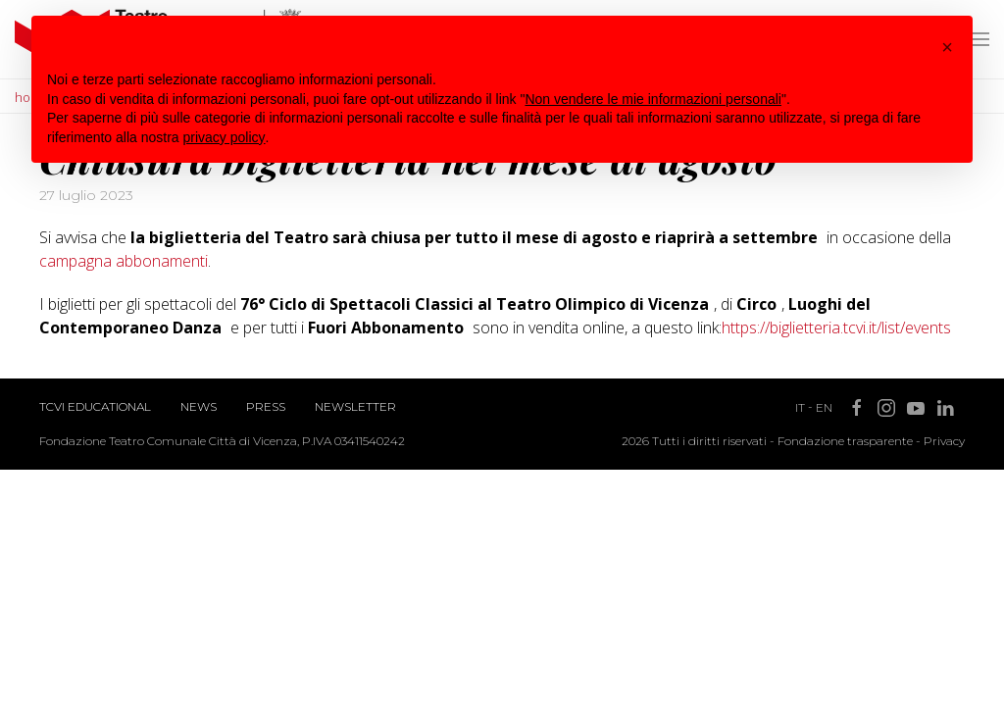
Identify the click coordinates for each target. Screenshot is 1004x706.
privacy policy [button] (224, 137)
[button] (947, 47)
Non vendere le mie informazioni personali (652, 99)
